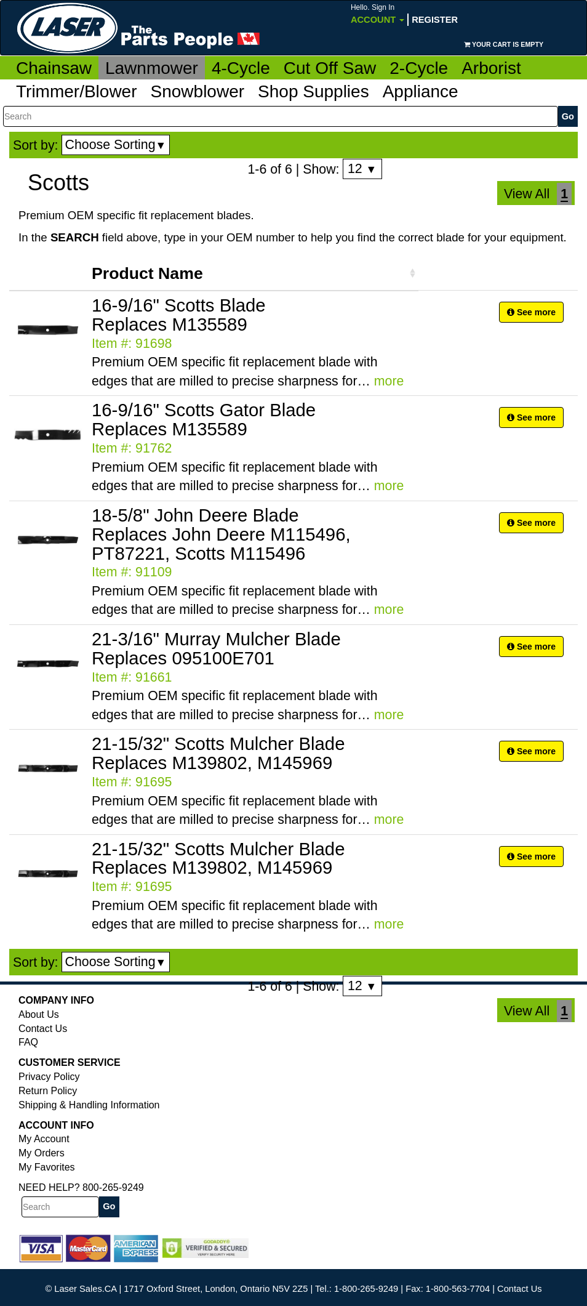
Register (435, 20)
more (389, 381)
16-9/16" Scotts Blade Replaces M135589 (179, 314)
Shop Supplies (313, 91)
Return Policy (47, 1091)
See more (531, 312)
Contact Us (42, 1028)
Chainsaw (54, 68)
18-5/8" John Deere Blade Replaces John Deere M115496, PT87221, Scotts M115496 (221, 534)
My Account (44, 1139)
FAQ (28, 1042)
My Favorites (46, 1167)
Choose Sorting (116, 144)
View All (526, 194)
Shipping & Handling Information (88, 1105)
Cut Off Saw (330, 68)
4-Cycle (241, 68)
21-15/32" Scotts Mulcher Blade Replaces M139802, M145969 (218, 753)
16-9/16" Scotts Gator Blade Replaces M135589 (204, 419)
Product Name (147, 273)
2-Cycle (418, 68)
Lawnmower (151, 68)
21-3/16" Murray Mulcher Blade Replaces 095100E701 (216, 648)
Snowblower (198, 91)
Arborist (491, 68)
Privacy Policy (49, 1076)
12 (362, 168)
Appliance (420, 91)
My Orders (41, 1153)
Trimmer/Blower (76, 91)
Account (377, 14)
